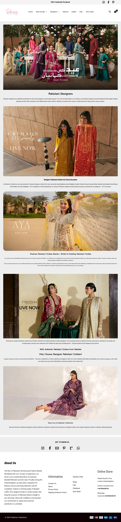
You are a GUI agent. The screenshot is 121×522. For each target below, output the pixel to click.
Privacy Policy (53, 489)
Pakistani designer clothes (36, 184)
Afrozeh (87, 184)
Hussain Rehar (93, 184)
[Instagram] (103, 2)
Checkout (76, 488)
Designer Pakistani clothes (12, 359)
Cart (74, 485)
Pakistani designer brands (90, 99)
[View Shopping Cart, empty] (115, 12)
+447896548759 (103, 488)
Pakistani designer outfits (66, 186)
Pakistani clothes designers (58, 340)
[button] (46, 11)
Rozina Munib (106, 184)
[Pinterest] (113, 2)
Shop (75, 482)
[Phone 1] (71, 447)
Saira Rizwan (113, 184)
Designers (55, 11)
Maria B (65, 12)
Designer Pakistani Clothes (53, 179)
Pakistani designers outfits (109, 359)
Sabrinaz (66, 260)
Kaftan (74, 12)
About (50, 486)
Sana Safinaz (72, 263)
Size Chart (77, 491)
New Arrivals (41, 11)
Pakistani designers (9, 99)
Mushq (100, 184)
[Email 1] (57, 447)
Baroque (18, 101)
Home (30, 12)
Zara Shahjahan (70, 184)
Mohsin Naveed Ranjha (80, 263)
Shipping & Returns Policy (57, 492)
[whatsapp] (78, 447)
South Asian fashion (50, 101)
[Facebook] (108, 2)
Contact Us (52, 483)
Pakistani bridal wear (26, 263)
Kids (81, 12)
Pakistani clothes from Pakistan (28, 340)
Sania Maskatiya (61, 184)
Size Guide (90, 12)
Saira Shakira (13, 186)
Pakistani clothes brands (22, 258)
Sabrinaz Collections (11, 184)
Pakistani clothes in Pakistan (92, 427)
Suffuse (115, 99)
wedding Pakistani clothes (40, 263)
